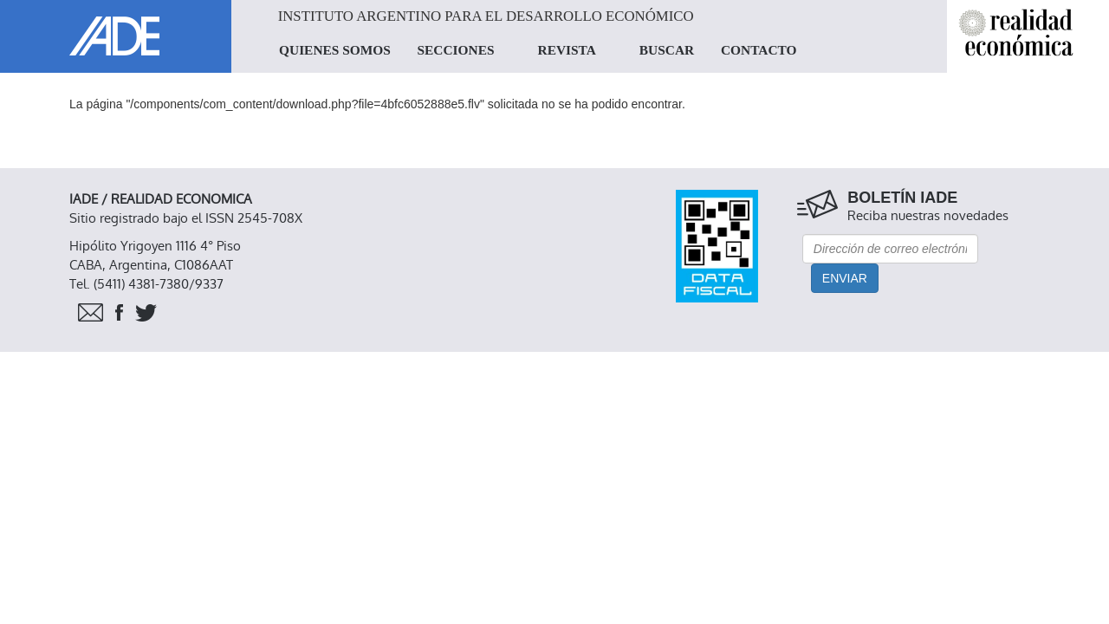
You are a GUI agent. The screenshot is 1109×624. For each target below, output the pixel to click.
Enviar (844, 278)
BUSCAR (666, 49)
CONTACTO (759, 49)
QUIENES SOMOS (335, 49)
